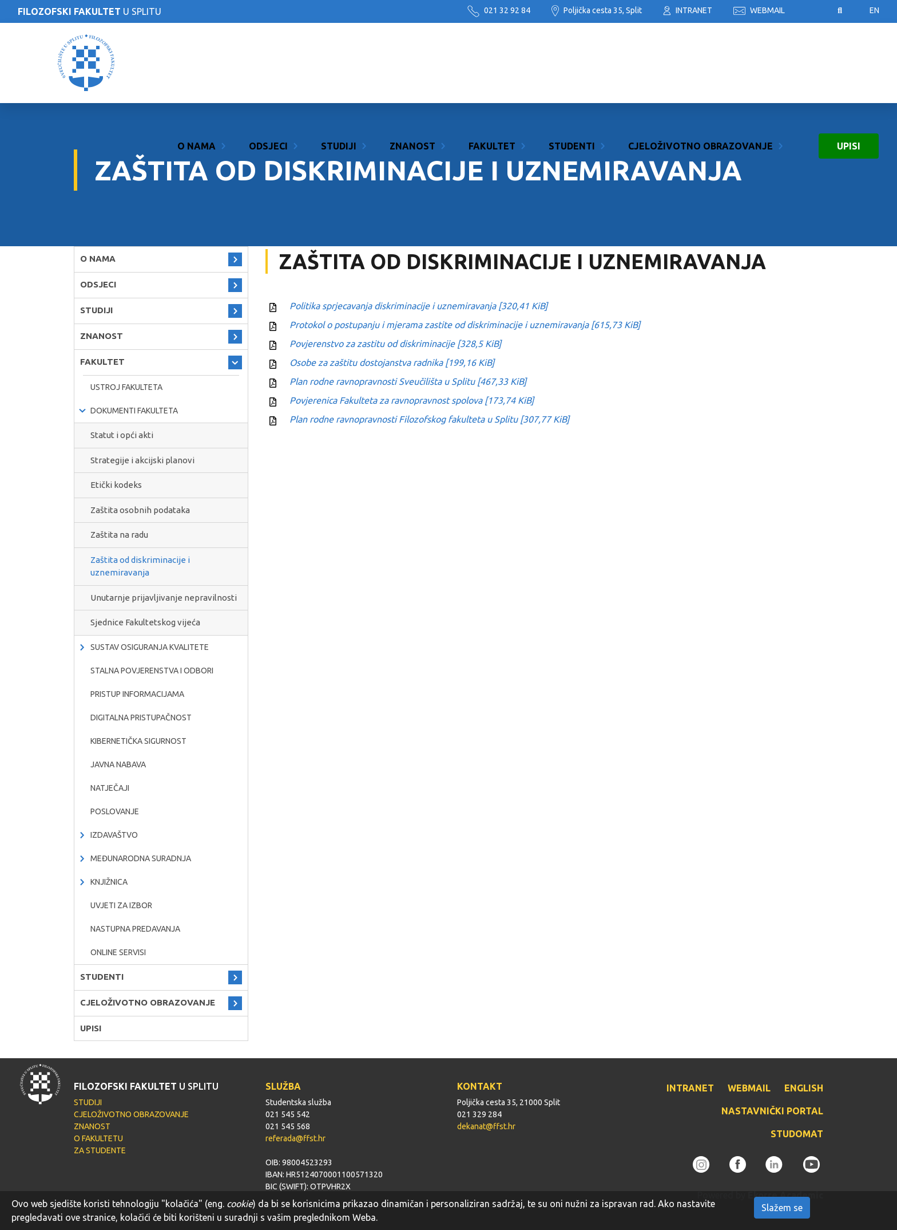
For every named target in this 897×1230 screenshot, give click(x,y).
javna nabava (118, 764)
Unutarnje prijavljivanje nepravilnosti (163, 597)
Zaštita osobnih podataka (140, 510)
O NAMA (196, 63)
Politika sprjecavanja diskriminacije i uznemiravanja (418, 306)
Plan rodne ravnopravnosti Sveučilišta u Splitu (407, 381)
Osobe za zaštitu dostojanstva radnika (391, 362)
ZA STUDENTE (100, 1150)
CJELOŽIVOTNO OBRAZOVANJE (700, 63)
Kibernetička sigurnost (138, 741)
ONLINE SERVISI (118, 952)
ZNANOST (412, 63)
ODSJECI (268, 63)
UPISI (848, 63)
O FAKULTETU (98, 1138)
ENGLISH (803, 1088)
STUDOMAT (797, 1134)
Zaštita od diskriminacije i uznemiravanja (140, 566)
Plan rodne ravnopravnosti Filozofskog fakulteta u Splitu (429, 419)
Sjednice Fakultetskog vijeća (145, 622)
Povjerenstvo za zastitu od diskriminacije (395, 343)
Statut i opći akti (121, 435)
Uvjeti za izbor (121, 905)
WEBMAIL (759, 10)
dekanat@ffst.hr (486, 1126)
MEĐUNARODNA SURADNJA (140, 858)
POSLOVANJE (114, 811)
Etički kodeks (116, 485)
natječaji (109, 788)
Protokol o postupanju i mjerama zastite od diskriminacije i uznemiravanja (464, 325)
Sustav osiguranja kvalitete (149, 647)
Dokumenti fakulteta (134, 410)
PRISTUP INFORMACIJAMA (137, 694)
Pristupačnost (811, 11)
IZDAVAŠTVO (114, 834)
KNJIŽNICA (109, 881)
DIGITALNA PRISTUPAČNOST (141, 717)
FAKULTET (492, 63)
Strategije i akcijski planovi (142, 460)
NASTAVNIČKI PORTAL (772, 1111)
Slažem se (782, 1208)
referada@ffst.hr (295, 1138)
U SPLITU (89, 11)
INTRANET (687, 10)
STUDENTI (572, 63)
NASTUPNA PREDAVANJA (135, 928)
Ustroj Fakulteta (126, 387)
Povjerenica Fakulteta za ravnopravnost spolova (411, 400)
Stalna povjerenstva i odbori (151, 670)
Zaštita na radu (119, 534)
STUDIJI (338, 63)
